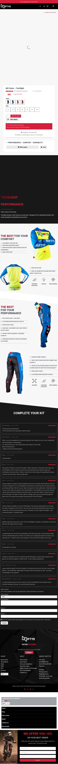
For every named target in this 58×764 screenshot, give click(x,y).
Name (3, 608)
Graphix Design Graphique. (40, 686)
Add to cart (16, 116)
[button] (40, 6)
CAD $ (2, 674)
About (4, 719)
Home (4, 708)
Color (7, 98)
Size (7, 106)
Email (3, 614)
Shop (3, 712)
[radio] (8, 102)
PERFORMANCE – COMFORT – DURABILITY (25, 143)
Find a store (5, 716)
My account (5, 726)
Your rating (4, 594)
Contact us (5, 723)
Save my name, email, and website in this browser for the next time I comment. (26, 620)
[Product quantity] (8, 116)
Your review (5, 599)
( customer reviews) (20, 91)
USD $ (6, 674)
